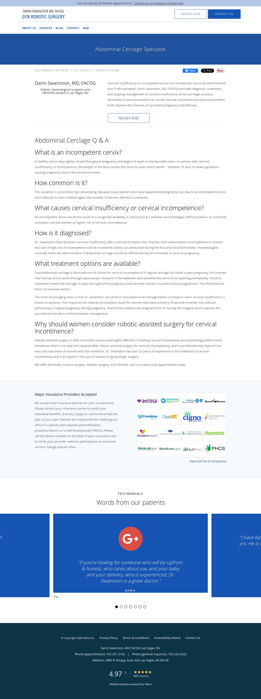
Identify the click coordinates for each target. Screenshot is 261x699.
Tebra (148, 684)
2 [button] (121, 607)
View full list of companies (208, 461)
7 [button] (145, 607)
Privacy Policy (109, 638)
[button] (128, 118)
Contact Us (192, 638)
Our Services (82, 70)
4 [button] (130, 607)
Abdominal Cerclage (107, 70)
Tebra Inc (88, 638)
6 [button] (140, 607)
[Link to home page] (36, 14)
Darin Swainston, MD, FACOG (52, 70)
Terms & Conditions (136, 638)
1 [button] (116, 607)
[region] (130, 557)
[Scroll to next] (197, 553)
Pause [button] (56, 597)
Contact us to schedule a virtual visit (158, 3)
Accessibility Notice (167, 638)
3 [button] (126, 607)
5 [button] (135, 607)
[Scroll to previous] (64, 553)
